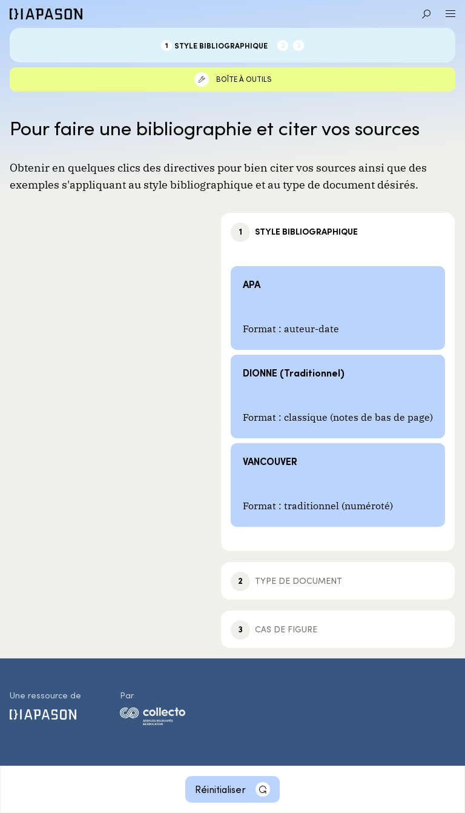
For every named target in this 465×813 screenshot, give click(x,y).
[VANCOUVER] (338, 485)
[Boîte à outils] (232, 79)
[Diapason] (46, 13)
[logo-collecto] (152, 718)
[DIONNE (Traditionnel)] (338, 396)
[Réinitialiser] (232, 789)
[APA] (338, 308)
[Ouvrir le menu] (450, 14)
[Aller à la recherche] (426, 14)
